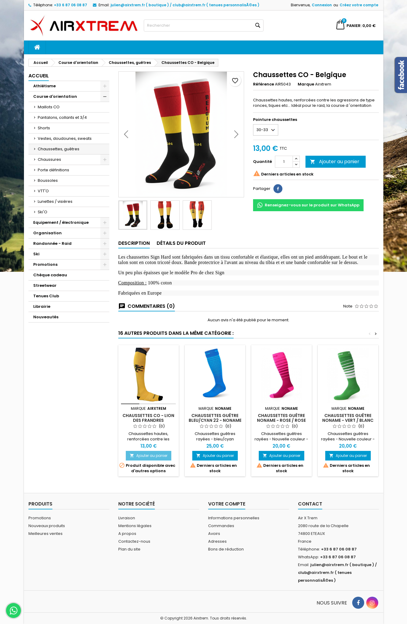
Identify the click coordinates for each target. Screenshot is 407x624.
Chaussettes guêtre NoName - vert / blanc (347, 417)
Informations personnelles (233, 518)
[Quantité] (284, 162)
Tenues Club (46, 296)
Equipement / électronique (61, 222)
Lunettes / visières (55, 201)
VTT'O (43, 191)
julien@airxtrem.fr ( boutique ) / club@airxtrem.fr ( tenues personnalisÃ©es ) (185, 5)
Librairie (41, 306)
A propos (127, 533)
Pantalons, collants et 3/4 (62, 117)
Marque (306, 84)
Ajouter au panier (334, 161)
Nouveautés (45, 317)
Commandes (221, 526)
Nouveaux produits (46, 526)
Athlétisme (44, 86)
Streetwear (45, 285)
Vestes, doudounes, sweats (65, 138)
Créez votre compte (359, 5)
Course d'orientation (55, 96)
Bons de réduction (226, 549)
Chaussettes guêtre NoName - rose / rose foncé (281, 420)
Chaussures (49, 159)
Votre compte (226, 503)
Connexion (322, 5)
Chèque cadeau (50, 275)
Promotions (45, 264)
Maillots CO (49, 107)
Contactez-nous (134, 541)
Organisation (47, 233)
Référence (263, 84)
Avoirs (214, 533)
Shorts (44, 128)
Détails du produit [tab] (181, 243)
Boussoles (48, 180)
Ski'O (42, 212)
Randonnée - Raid (52, 243)
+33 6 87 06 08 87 (70, 5)
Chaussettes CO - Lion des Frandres (148, 417)
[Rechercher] (204, 26)
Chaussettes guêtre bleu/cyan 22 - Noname (215, 417)
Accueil (38, 75)
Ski (36, 254)
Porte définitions (53, 170)
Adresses (217, 541)
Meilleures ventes (45, 533)
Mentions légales (135, 526)
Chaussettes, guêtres (58, 149)
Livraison (126, 518)
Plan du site (129, 549)
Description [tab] (134, 243)
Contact (310, 503)
